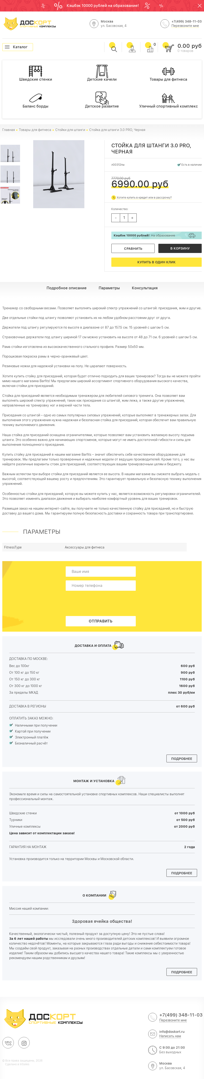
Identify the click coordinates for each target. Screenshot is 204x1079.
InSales (24, 1064)
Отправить (100, 621)
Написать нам (170, 1036)
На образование (144, 235)
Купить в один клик (156, 262)
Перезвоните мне (185, 26)
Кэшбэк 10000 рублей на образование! (103, 5)
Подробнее (181, 759)
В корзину (180, 248)
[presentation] (102, 603)
